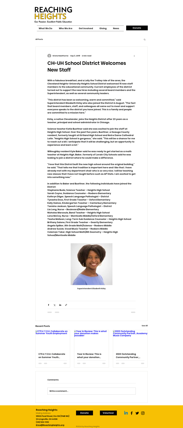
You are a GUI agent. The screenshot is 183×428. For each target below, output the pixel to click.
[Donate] (137, 28)
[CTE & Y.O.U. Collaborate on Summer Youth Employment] (53, 340)
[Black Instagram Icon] (143, 413)
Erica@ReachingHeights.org (50, 425)
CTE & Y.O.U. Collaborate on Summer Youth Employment (51, 356)
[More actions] (134, 55)
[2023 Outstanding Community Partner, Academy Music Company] (130, 340)
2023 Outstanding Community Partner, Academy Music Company (127, 356)
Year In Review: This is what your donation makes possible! (89, 356)
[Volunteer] (108, 413)
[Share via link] (66, 305)
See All (145, 325)
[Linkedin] (126, 413)
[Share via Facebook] (48, 305)
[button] (144, 39)
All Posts (39, 39)
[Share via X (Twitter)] (54, 305)
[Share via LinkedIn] (60, 305)
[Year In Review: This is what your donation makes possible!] (91, 340)
